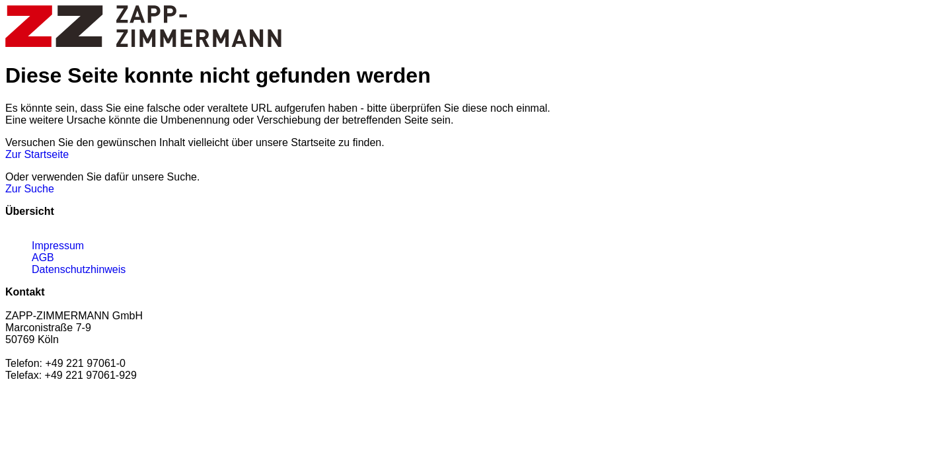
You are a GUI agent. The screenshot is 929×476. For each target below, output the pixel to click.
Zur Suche (29, 188)
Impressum (58, 245)
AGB (43, 257)
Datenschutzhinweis (79, 269)
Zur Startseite (37, 154)
